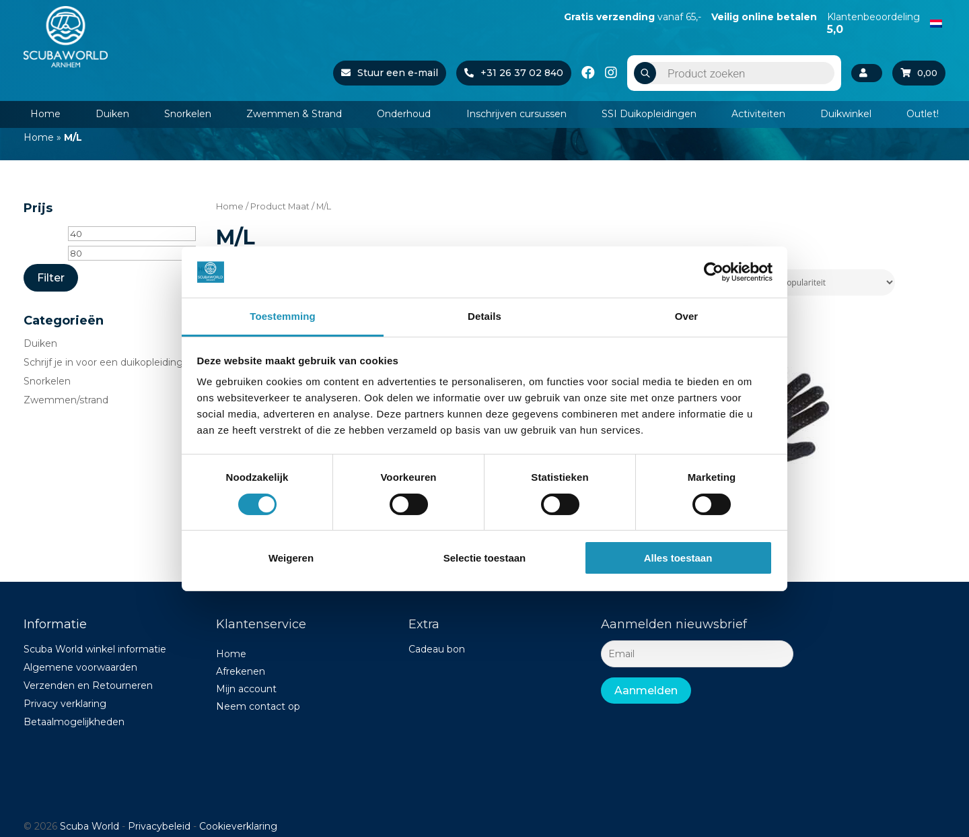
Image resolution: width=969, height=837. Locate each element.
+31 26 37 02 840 (511, 73)
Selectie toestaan (484, 558)
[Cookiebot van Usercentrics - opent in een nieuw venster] (714, 272)
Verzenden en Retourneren (88, 685)
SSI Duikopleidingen (649, 114)
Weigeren (291, 558)
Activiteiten (758, 114)
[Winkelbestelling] (813, 282)
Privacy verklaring (65, 704)
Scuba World (89, 826)
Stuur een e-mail (386, 73)
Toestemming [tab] (283, 316)
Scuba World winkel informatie (95, 649)
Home (45, 114)
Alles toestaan (678, 558)
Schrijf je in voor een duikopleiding (103, 362)
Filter (51, 277)
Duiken (112, 114)
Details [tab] (484, 316)
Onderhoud (404, 114)
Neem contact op (258, 706)
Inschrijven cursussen (516, 114)
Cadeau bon (436, 649)
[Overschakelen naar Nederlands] (936, 22)
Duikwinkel (845, 114)
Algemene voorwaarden (80, 667)
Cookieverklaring (238, 826)
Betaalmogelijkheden (74, 722)
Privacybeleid (159, 826)
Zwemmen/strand (66, 400)
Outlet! (922, 114)
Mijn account (246, 689)
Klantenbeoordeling (873, 23)
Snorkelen (187, 114)
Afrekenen (240, 671)
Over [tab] (686, 316)
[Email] (697, 653)
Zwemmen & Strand (294, 114)
